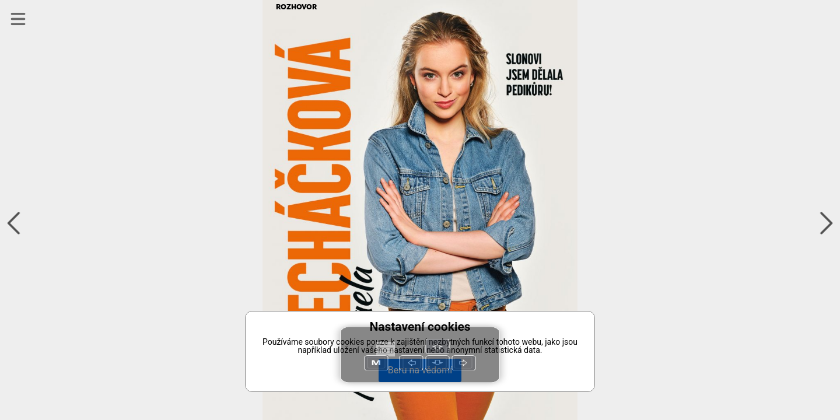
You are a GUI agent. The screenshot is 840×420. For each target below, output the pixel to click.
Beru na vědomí (420, 370)
